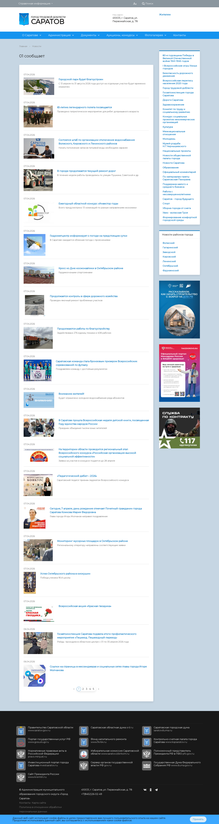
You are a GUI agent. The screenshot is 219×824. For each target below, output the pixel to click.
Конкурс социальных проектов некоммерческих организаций (179, 119)
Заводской (169, 252)
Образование (171, 167)
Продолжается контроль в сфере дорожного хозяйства (83, 296)
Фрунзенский (171, 270)
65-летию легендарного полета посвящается (84, 107)
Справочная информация (34, 3)
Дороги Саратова (173, 100)
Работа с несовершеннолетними (177, 193)
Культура (168, 127)
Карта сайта (39, 802)
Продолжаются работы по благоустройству (83, 328)
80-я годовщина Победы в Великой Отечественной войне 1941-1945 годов (178, 58)
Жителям (165, 14)
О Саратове (30, 35)
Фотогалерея (154, 35)
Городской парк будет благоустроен (81, 79)
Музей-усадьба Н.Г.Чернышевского (174, 145)
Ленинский (169, 261)
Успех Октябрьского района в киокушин (65, 573)
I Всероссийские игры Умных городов (180, 67)
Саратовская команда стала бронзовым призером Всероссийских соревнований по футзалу (96, 363)
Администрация (59, 35)
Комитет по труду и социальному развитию (176, 110)
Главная (23, 46)
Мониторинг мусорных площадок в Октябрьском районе (92, 541)
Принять (198, 819)
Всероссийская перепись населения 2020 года (178, 82)
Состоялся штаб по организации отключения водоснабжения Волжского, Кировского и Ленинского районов (97, 142)
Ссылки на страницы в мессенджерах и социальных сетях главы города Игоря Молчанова (98, 668)
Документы (88, 35)
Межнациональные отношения (174, 133)
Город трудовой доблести (178, 88)
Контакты (179, 35)
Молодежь (169, 138)
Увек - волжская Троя (175, 212)
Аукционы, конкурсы (121, 35)
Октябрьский (170, 265)
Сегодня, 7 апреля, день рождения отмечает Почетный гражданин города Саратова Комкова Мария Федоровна (96, 510)
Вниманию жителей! (71, 393)
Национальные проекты (177, 151)
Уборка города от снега (177, 208)
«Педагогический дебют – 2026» (77, 476)
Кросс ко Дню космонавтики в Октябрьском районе (91, 268)
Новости (36, 46)
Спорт (166, 203)
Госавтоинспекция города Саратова (178, 94)
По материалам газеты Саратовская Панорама (176, 178)
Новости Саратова (173, 163)
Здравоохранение (173, 104)
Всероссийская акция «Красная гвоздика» (85, 606)
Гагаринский (170, 247)
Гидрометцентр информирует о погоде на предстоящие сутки (88, 235)
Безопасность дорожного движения (178, 74)
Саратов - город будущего (178, 199)
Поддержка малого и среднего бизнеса (175, 185)
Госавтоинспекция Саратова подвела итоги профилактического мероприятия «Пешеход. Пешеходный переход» (96, 636)
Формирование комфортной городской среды (180, 219)
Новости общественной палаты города (177, 157)
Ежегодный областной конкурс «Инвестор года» (88, 203)
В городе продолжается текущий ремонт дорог (86, 171)
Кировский (169, 256)
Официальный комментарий (179, 172)
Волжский (168, 243)
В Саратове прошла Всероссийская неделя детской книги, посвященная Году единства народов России (104, 422)
